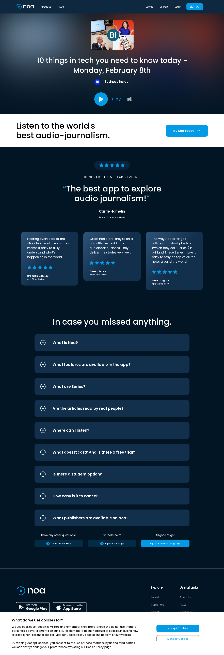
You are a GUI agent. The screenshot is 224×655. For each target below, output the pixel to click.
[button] (106, 342)
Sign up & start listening (165, 543)
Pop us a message (112, 544)
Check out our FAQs (58, 544)
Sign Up (195, 7)
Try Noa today (186, 130)
